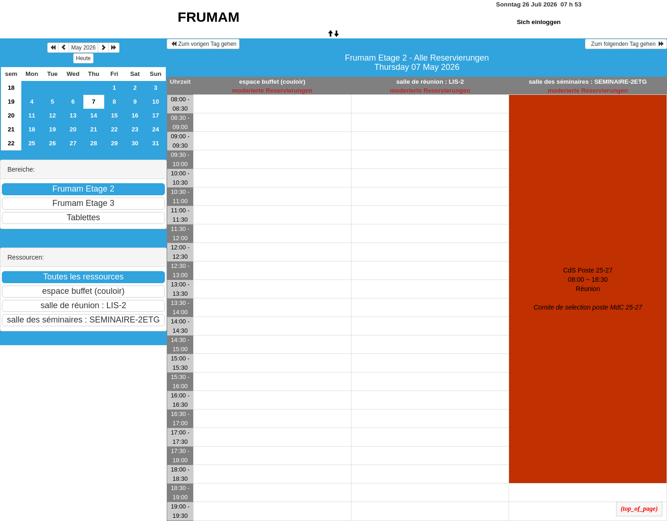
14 (93, 115)
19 (11, 101)
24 (155, 129)
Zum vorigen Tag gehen (203, 44)
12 (52, 115)
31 (155, 143)
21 (11, 129)
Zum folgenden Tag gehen (626, 44)
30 (135, 143)
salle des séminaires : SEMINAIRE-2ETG (588, 81)
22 (114, 129)
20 (11, 115)
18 (11, 87)
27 (72, 143)
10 (155, 101)
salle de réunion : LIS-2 (430, 81)
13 (72, 115)
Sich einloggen (539, 22)
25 (31, 143)
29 (114, 143)
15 (114, 115)
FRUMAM (208, 17)
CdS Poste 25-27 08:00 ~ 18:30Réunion (588, 289)
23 (135, 129)
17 (155, 115)
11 (31, 115)
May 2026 (83, 47)
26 (52, 143)
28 (93, 143)
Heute (83, 58)
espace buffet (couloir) (272, 81)
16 (135, 115)
